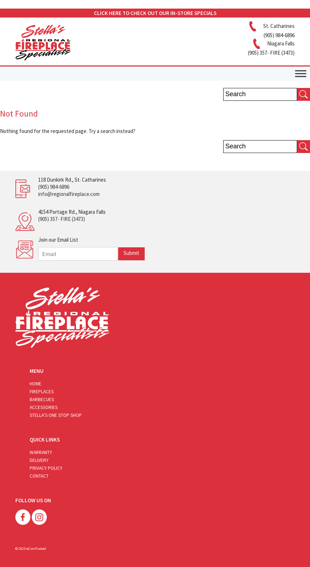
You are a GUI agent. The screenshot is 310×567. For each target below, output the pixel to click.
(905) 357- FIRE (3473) (61, 219)
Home (35, 384)
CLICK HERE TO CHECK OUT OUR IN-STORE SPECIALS (155, 13)
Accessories (44, 407)
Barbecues (42, 399)
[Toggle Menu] (300, 73)
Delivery (39, 460)
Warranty (41, 452)
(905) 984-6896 (53, 186)
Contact (39, 476)
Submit (131, 253)
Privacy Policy (46, 468)
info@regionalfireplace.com (69, 194)
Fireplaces (42, 392)
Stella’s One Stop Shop (56, 415)
